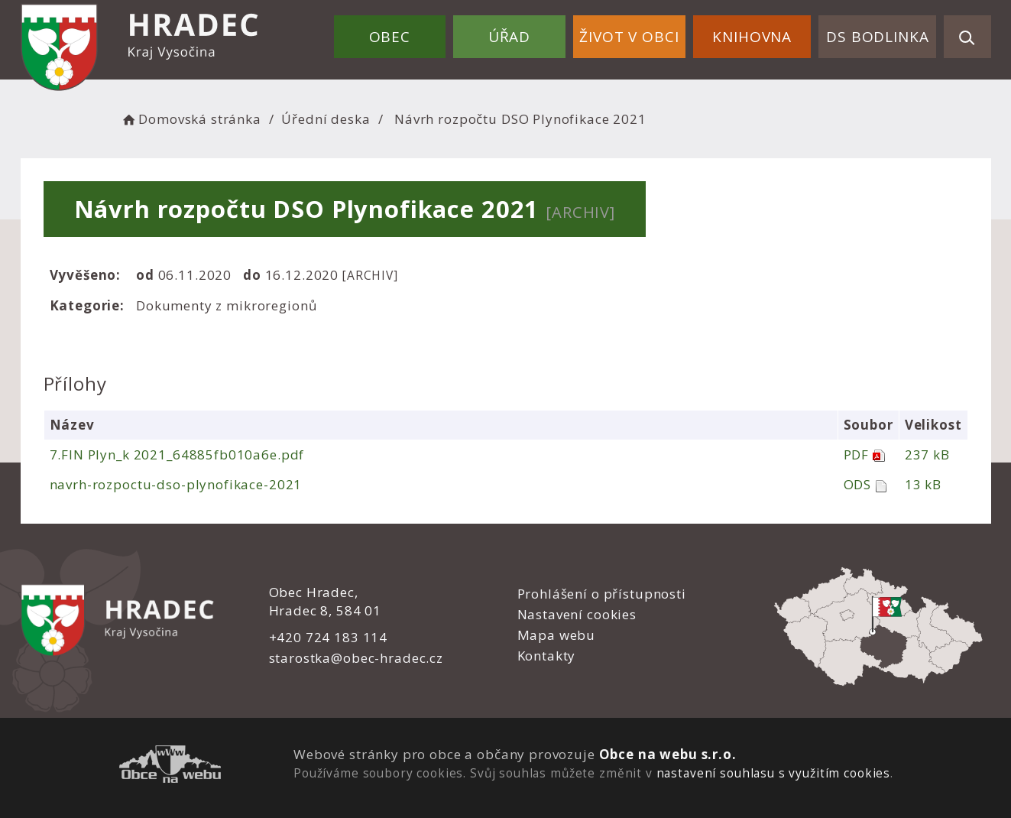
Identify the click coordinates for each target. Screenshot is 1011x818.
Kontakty (546, 655)
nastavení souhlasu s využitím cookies (773, 772)
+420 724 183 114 (328, 637)
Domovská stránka (191, 119)
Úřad (509, 37)
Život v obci (629, 37)
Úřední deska (325, 119)
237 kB (927, 454)
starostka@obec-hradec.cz (356, 658)
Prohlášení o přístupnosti (601, 593)
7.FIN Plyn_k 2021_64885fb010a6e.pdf (177, 454)
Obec (389, 37)
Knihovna (752, 37)
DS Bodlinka (877, 37)
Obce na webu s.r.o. (668, 754)
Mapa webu (556, 635)
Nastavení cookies (577, 614)
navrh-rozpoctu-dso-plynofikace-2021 (176, 484)
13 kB (923, 484)
